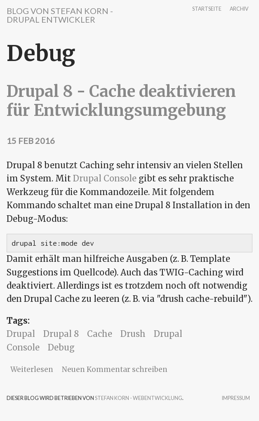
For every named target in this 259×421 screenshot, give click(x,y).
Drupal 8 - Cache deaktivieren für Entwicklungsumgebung (121, 101)
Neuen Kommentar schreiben (114, 369)
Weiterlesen (31, 369)
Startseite (206, 9)
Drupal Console (105, 178)
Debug (61, 347)
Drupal (21, 334)
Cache (99, 334)
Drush (133, 334)
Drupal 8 (61, 334)
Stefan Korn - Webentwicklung (138, 398)
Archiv (239, 9)
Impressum (236, 398)
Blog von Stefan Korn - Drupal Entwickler (60, 15)
